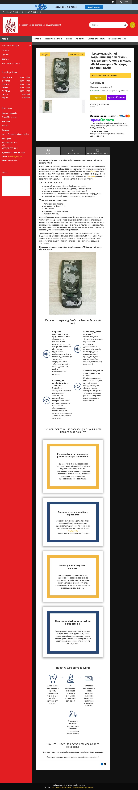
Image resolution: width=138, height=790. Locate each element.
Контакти (80, 39)
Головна (37, 39)
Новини (5, 50)
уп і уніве (91, 176)
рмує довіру (73, 531)
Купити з (116, 97)
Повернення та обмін (117, 39)
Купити (98, 98)
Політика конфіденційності (83, 787)
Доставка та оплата (96, 39)
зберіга (93, 171)
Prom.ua (82, 785)
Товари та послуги (52, 39)
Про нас (69, 39)
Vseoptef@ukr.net (15, 157)
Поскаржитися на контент (62, 787)
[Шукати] (125, 25)
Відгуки (5, 59)
